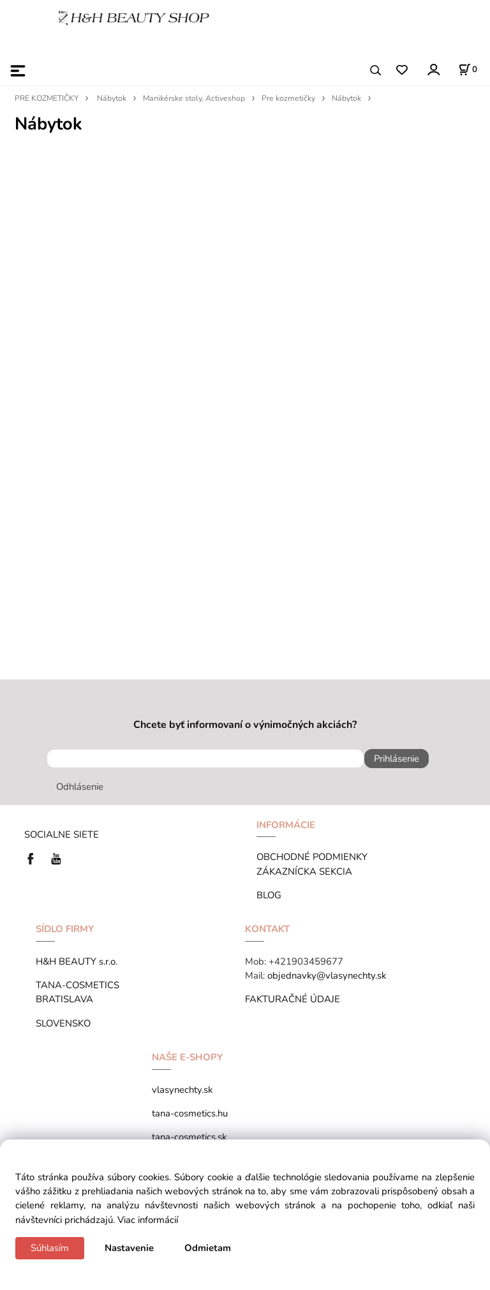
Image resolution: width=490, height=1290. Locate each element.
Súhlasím (50, 1248)
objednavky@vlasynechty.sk (326, 975)
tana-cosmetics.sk (189, 1137)
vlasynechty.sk (182, 1089)
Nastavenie (129, 1248)
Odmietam (207, 1248)
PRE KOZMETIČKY (46, 98)
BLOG (268, 895)
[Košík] (467, 69)
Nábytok (111, 98)
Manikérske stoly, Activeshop (194, 98)
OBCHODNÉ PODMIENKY (312, 856)
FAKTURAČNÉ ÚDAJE (292, 999)
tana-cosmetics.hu (190, 1113)
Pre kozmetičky (288, 98)
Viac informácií (147, 1219)
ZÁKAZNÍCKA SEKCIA (306, 871)
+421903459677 (306, 961)
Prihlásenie (396, 758)
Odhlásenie (79, 786)
